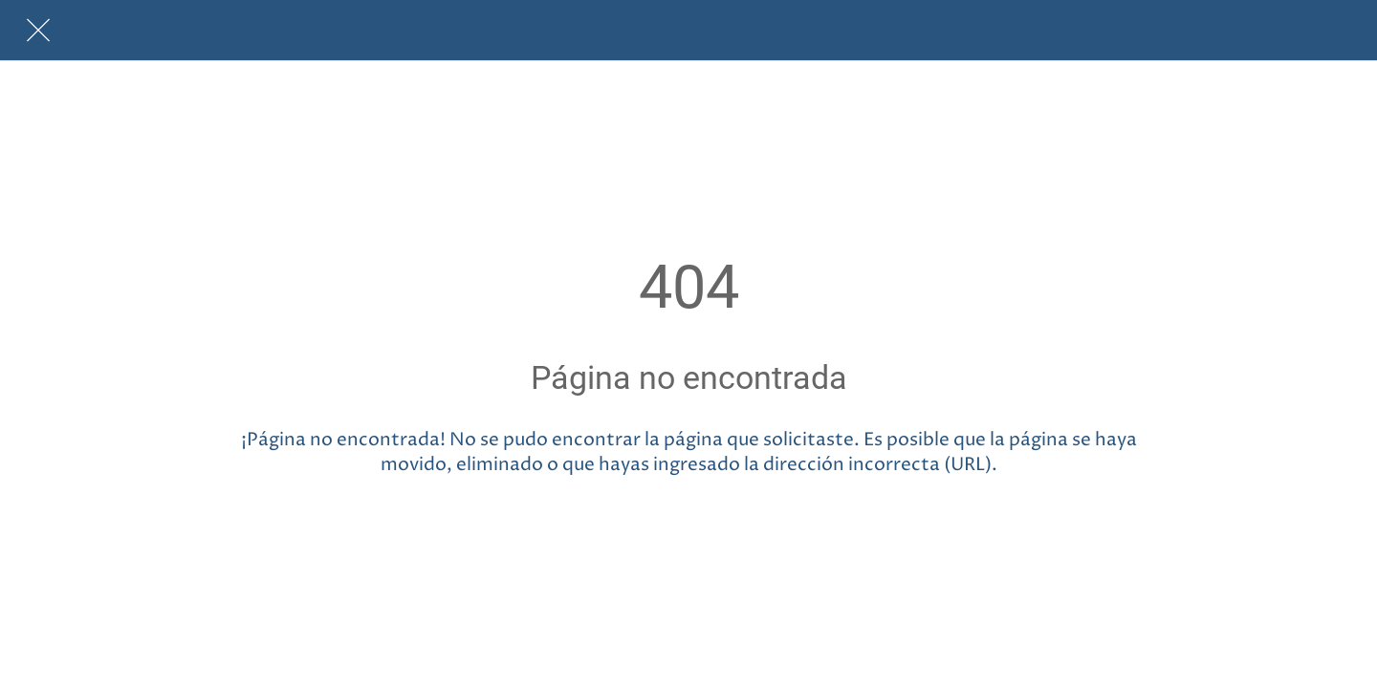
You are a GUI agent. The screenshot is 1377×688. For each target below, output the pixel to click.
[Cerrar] (38, 30)
